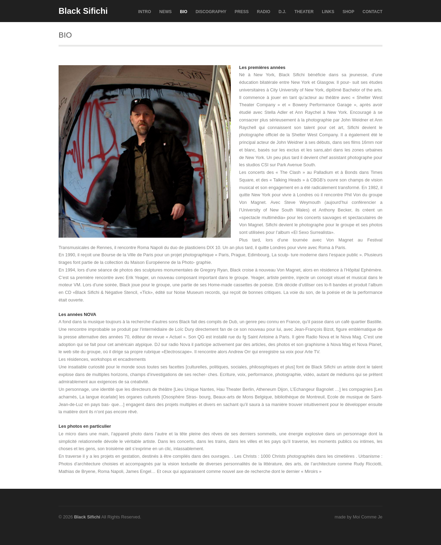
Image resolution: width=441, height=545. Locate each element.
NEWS (165, 11)
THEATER (304, 11)
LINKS (328, 11)
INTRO (144, 11)
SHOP (348, 11)
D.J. (282, 11)
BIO (183, 11)
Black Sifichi (83, 11)
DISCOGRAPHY (211, 11)
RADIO (263, 11)
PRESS (242, 11)
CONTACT (372, 11)
